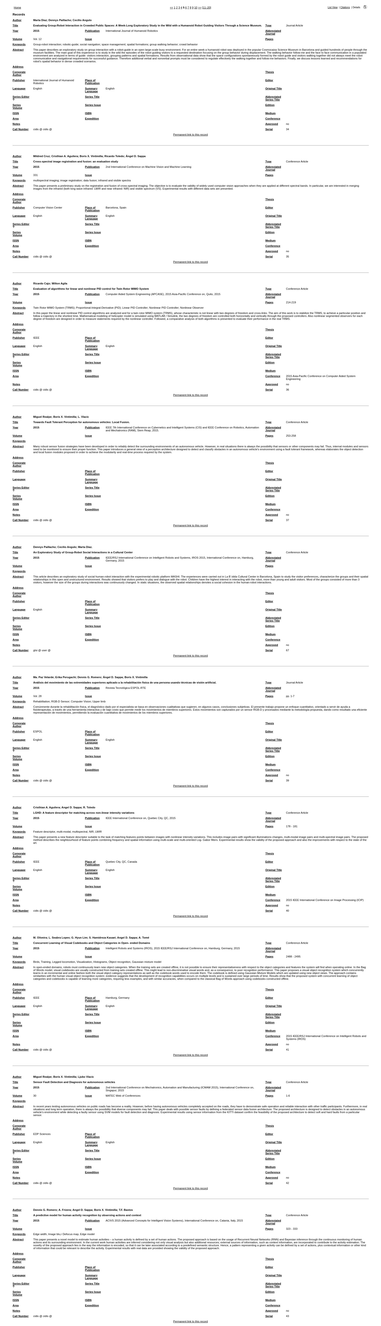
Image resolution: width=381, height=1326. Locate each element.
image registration (71, 180)
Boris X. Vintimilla (91, 156)
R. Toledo (89, 807)
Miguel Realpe (42, 416)
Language (19, 88)
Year (15, 30)
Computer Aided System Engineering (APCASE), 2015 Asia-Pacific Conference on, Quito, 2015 (163, 294)
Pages (269, 39)
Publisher (19, 80)
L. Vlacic (83, 416)
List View (333, 7)
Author (17, 20)
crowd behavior (188, 44)
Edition (270, 105)
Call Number (21, 129)
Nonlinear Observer (192, 307)
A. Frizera (65, 1209)
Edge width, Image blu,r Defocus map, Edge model (64, 1234)
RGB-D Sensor (60, 701)
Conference (272, 118)
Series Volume (17, 106)
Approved (271, 123)
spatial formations (137, 44)
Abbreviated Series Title (273, 98)
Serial (269, 129)
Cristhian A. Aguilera (64, 156)
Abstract (18, 49)
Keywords (19, 44)
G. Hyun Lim (79, 937)
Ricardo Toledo (114, 156)
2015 (36, 30)
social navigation (90, 44)
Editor (269, 80)
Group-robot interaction (47, 44)
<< (171, 7)
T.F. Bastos (126, 1209)
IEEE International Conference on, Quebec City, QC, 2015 (141, 818)
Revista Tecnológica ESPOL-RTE (126, 687)
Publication (92, 30)
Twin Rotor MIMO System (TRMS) (54, 307)
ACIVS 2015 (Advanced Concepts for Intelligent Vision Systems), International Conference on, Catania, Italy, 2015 (174, 1220)
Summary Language (91, 90)
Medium (270, 113)
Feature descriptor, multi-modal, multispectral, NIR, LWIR (67, 831)
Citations (345, 7)
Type (268, 25)
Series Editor (21, 96)
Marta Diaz (40, 20)
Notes (16, 123)
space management (113, 44)
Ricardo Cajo (41, 283)
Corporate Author (19, 73)
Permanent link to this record (190, 134)
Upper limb (98, 701)
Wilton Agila (59, 283)
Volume (17, 39)
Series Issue (93, 105)
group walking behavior (164, 44)
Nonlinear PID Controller (164, 307)
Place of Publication (92, 82)
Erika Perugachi (65, 677)
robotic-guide (70, 44)
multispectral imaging (46, 180)
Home (17, 7)
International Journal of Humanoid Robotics (132, 30)
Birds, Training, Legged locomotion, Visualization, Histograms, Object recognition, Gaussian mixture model (97, 961)
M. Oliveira (40, 937)
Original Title (273, 88)
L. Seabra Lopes (59, 937)
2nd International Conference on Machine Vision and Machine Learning (148, 166)
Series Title (92, 96)
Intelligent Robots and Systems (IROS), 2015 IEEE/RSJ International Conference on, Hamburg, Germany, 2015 (173, 948)
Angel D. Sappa (71, 807)
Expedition (92, 118)
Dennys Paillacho (60, 20)
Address (18, 66)
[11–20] (206, 7)
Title (15, 25)
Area (16, 118)
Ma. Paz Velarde (43, 677)
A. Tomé (144, 937)
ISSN (16, 113)
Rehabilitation (41, 701)
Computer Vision (81, 701)
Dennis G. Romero (89, 677)
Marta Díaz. (85, 547)
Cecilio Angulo (82, 20)
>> (199, 7)
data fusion (90, 180)
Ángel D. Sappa (136, 156)
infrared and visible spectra (114, 180)
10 (195, 7)
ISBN (88, 113)
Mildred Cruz (41, 156)
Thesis (269, 72)
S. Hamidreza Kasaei (102, 937)
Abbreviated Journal (273, 32)
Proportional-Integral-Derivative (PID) (98, 307)
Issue (88, 39)
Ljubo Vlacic (86, 1076)
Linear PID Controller (134, 307)
